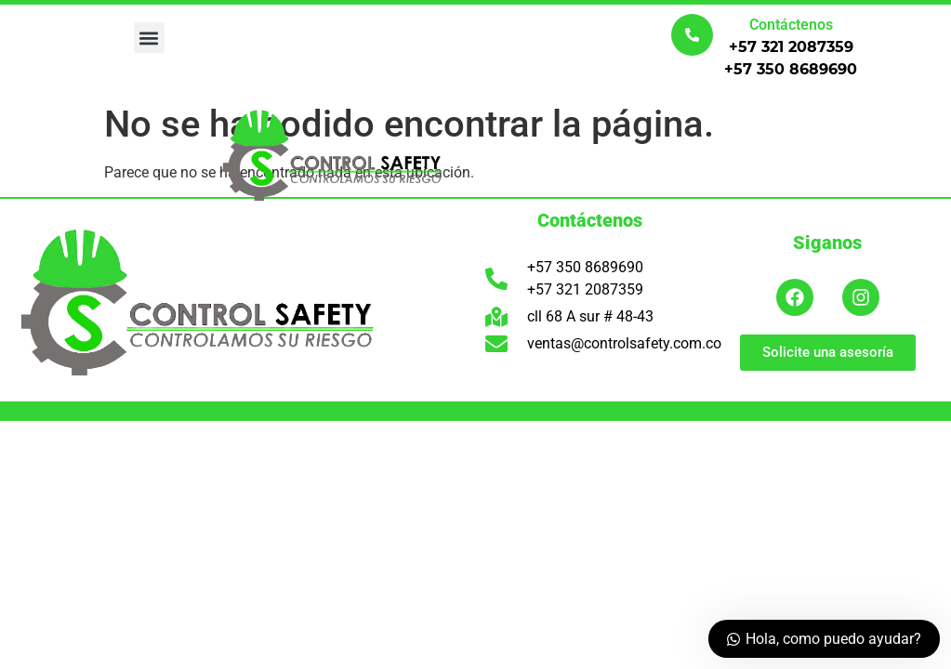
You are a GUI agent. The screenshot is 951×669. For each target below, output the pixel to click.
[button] (149, 37)
